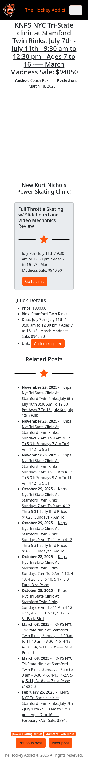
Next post (60, 743)
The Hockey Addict (45, 10)
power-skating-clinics (27, 734)
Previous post (30, 743)
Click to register (47, 343)
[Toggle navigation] (75, 10)
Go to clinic (35, 281)
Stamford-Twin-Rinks (60, 734)
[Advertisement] (44, 135)
